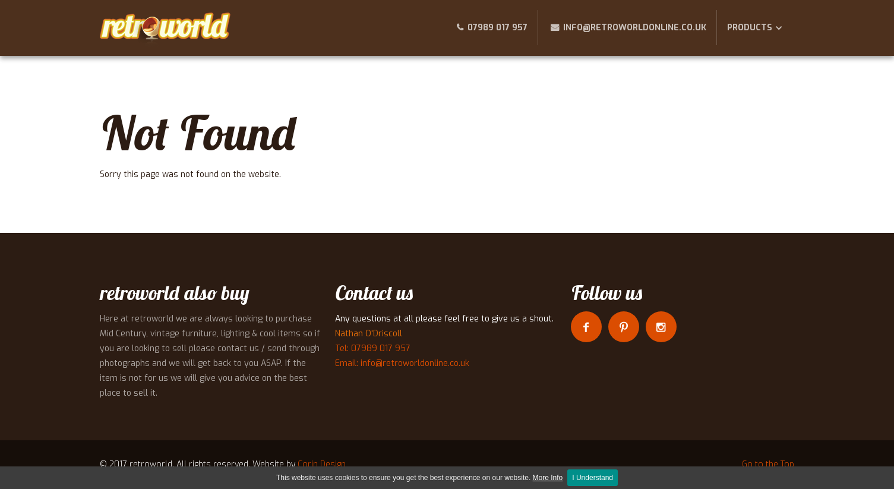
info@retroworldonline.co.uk (634, 27)
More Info (548, 478)
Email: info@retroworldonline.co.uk (402, 363)
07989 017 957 (497, 27)
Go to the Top (768, 464)
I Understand (592, 478)
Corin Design (322, 464)
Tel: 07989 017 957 (372, 348)
